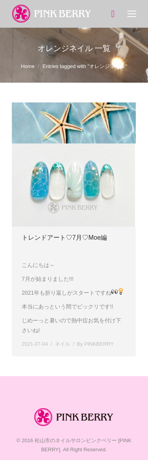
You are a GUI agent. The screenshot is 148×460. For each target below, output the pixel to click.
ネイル (62, 344)
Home (28, 66)
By (95, 344)
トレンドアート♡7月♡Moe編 (64, 237)
